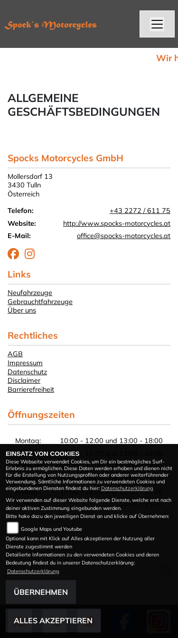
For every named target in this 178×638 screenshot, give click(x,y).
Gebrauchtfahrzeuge (40, 301)
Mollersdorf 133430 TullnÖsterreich (30, 185)
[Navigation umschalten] (157, 24)
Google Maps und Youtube (51, 529)
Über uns (22, 310)
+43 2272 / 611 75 (140, 210)
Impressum (25, 363)
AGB (15, 354)
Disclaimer (24, 380)
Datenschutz (27, 372)
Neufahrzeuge (30, 292)
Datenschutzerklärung (127, 488)
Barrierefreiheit (31, 389)
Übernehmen (41, 592)
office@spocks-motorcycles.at (123, 235)
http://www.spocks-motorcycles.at (116, 223)
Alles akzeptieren (53, 620)
